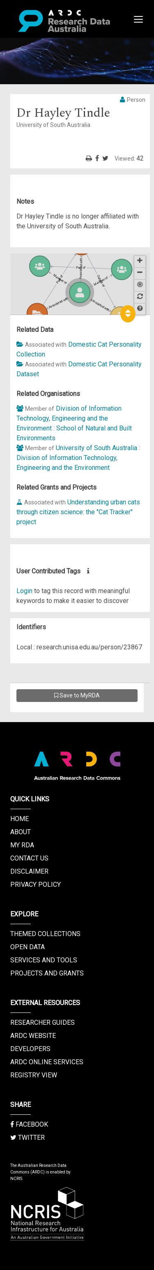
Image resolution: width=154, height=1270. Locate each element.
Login (24, 591)
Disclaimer (29, 871)
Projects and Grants (47, 973)
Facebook (29, 1124)
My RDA (22, 845)
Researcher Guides (42, 1022)
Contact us (29, 858)
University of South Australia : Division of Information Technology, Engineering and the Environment (78, 458)
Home (19, 819)
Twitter (27, 1137)
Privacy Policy (35, 884)
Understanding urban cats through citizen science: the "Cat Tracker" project (78, 512)
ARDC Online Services (46, 1062)
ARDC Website (33, 1036)
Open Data (27, 947)
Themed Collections (45, 934)
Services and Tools (43, 960)
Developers (30, 1049)
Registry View (33, 1075)
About (20, 832)
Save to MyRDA (77, 695)
